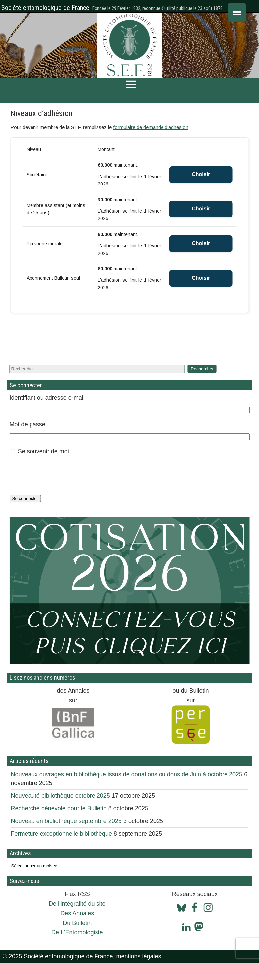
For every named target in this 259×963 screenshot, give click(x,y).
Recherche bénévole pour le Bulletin (59, 808)
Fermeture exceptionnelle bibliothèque (61, 833)
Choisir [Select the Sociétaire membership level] (201, 174)
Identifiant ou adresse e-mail (47, 397)
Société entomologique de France (45, 8)
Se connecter (25, 498)
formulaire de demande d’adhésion (150, 127)
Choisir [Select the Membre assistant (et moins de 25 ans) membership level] (201, 209)
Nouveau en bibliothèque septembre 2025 (66, 821)
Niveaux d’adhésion (41, 113)
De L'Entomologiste (77, 932)
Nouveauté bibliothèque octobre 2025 (60, 795)
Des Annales (77, 913)
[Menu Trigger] (237, 12)
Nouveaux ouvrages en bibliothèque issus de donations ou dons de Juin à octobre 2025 (127, 774)
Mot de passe (27, 424)
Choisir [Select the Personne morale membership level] (201, 243)
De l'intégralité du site (77, 903)
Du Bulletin (77, 923)
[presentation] (60, 475)
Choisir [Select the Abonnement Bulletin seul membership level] (201, 278)
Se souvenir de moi (43, 451)
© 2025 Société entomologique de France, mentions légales (82, 956)
